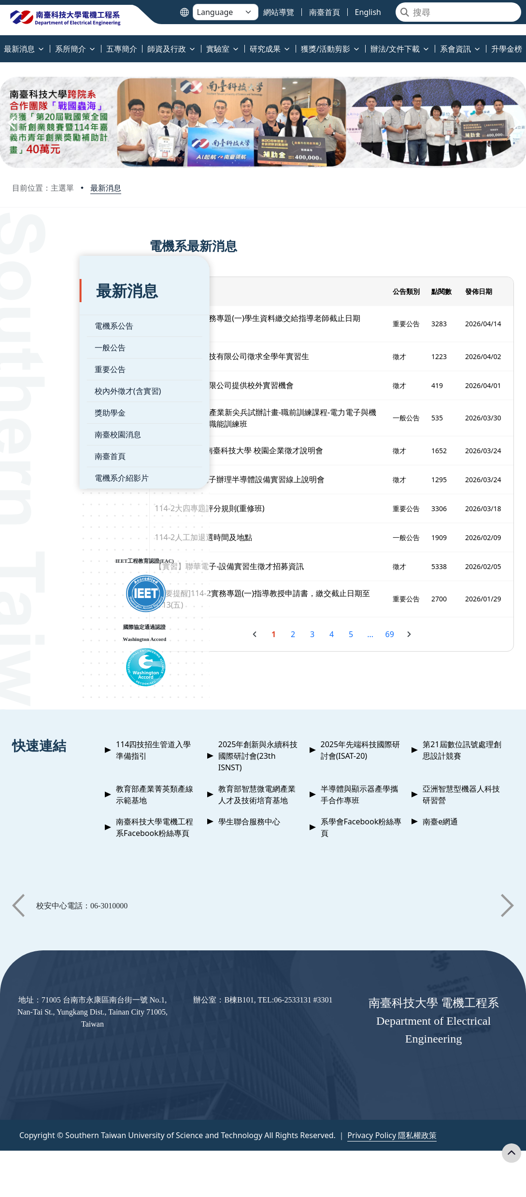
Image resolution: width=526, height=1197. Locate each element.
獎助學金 (42, 393)
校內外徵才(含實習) (60, 371)
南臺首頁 (42, 436)
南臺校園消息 (50, 415)
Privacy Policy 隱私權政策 (392, 1135)
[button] (10, 123)
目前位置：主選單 (43, 187)
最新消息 (105, 187)
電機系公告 (46, 306)
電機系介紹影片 (54, 458)
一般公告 (42, 328)
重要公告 (42, 350)
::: (2, 43)
